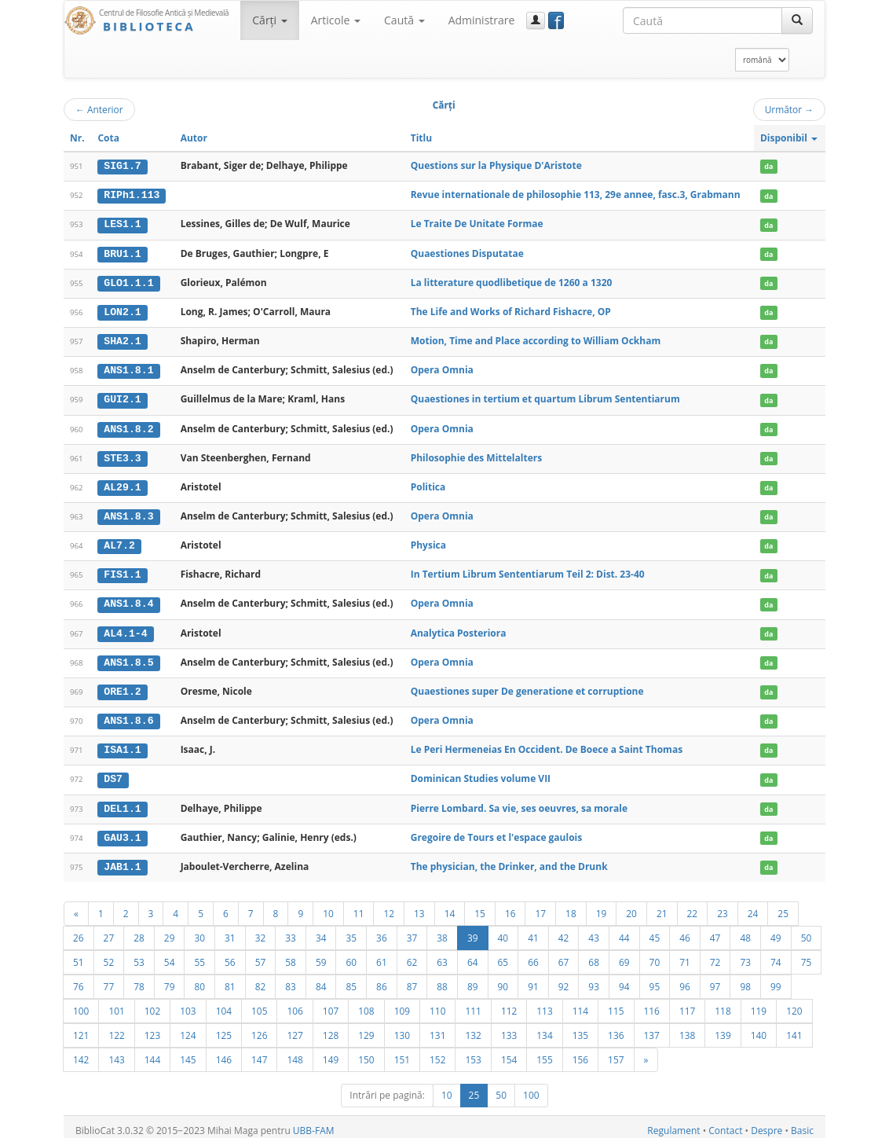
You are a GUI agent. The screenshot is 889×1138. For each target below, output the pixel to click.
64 (472, 955)
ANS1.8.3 (128, 513)
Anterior (99, 109)
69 (624, 955)
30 (199, 930)
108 (366, 1003)
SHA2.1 (122, 339)
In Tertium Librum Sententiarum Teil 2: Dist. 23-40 (528, 570)
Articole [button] (335, 20)
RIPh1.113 (131, 195)
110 (437, 1003)
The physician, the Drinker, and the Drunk (509, 859)
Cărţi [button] (269, 20)
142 (81, 1052)
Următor (789, 109)
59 (321, 955)
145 (188, 1052)
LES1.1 (122, 224)
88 (442, 979)
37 (412, 930)
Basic (802, 1123)
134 (544, 1028)
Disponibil (789, 138)
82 (260, 979)
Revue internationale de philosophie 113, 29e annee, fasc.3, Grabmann (576, 194)
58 (290, 955)
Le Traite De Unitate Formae (477, 223)
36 (381, 930)
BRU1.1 (122, 252)
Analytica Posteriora (459, 628)
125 (224, 1028)
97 (715, 979)
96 (684, 979)
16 (510, 906)
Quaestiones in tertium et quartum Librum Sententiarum (545, 396)
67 (563, 955)
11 (358, 906)
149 (330, 1052)
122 (116, 1028)
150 (366, 1052)
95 (654, 979)
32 (260, 930)
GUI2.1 (122, 397)
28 (139, 930)
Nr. (77, 138)
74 (775, 955)
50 (806, 930)
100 (81, 1003)
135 (580, 1028)
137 (652, 1028)
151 (402, 1052)
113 (544, 1003)
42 (563, 930)
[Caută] (797, 20)
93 (593, 979)
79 (169, 979)
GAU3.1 (122, 831)
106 (294, 1003)
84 (321, 979)
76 (78, 979)
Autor (194, 138)
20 (631, 906)
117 (687, 1003)
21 (662, 906)
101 (116, 1003)
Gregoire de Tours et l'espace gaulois (497, 830)
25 (782, 906)
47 (715, 930)
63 (442, 955)
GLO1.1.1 (128, 281)
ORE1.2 (122, 686)
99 (775, 979)
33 (290, 930)
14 (449, 906)
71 (684, 955)
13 (419, 906)
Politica (428, 483)
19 (601, 906)
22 (692, 906)
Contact (725, 1123)
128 (330, 1028)
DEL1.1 (122, 802)
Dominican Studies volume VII (481, 773)
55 (199, 955)
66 (533, 955)
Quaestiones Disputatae (467, 252)
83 (290, 979)
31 (230, 930)
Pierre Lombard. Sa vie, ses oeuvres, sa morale (519, 801)
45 (654, 930)
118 (722, 1003)
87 (412, 979)
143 (116, 1052)
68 (593, 955)
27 (109, 930)
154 (509, 1052)
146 (224, 1052)
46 (684, 930)
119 (758, 1003)
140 (758, 1028)
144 (152, 1052)
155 (544, 1052)
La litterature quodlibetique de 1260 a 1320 (512, 281)
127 (294, 1028)
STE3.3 (122, 455)
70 (654, 955)
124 (188, 1028)
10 (328, 906)
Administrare (481, 20)
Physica (428, 541)
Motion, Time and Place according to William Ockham (535, 339)
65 (503, 955)
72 (715, 955)
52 (109, 955)
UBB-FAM (314, 1123)
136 (616, 1028)
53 (139, 955)
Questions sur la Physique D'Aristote (496, 165)
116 (652, 1003)
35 (351, 930)
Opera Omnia (442, 368)
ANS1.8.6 (128, 715)
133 (509, 1028)
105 (259, 1003)
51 (78, 955)
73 (745, 955)
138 (687, 1028)
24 (753, 906)
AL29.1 (122, 484)
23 (722, 906)
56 (230, 955)
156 (580, 1052)
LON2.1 (122, 310)
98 (745, 979)
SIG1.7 (122, 166)
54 (169, 955)
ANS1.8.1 (128, 369)
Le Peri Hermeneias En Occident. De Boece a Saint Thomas (546, 744)
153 (473, 1052)
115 (616, 1003)
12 (388, 906)
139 (722, 1028)
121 (81, 1028)
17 (540, 906)
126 (259, 1028)
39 (472, 930)
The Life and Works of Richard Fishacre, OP (511, 310)
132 (473, 1028)
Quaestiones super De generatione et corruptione (527, 685)
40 (503, 930)
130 (402, 1028)
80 (199, 979)
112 (509, 1003)
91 (533, 979)
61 (381, 955)
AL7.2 (119, 541)
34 (321, 930)
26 (78, 930)
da (768, 166)
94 (624, 979)
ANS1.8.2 (128, 426)
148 (294, 1052)
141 (794, 1028)
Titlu (421, 138)
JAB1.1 (122, 860)
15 (479, 906)
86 (381, 979)
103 (188, 1003)
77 (109, 979)
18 (570, 906)
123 (152, 1028)
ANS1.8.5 (128, 657)
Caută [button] (404, 20)
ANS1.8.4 (128, 600)
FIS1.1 (122, 570)
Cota (108, 138)
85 (351, 979)
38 (442, 930)
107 (330, 1003)
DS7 (113, 773)
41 (533, 930)
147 (259, 1052)
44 (624, 930)
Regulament (673, 1123)
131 (437, 1028)
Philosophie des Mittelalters (476, 454)
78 (139, 979)
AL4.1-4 (125, 629)
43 (593, 930)
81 (230, 979)
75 (806, 955)
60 (351, 955)
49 (775, 930)
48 (745, 930)
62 (412, 955)
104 (224, 1003)
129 (366, 1028)
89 (472, 979)
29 (169, 930)
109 (402, 1003)
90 (503, 979)
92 (563, 979)
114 (580, 1003)
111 (473, 1003)
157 (616, 1052)
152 (437, 1052)
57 (260, 955)
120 (794, 1003)
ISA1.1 (122, 744)
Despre (766, 1123)
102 (152, 1003)
